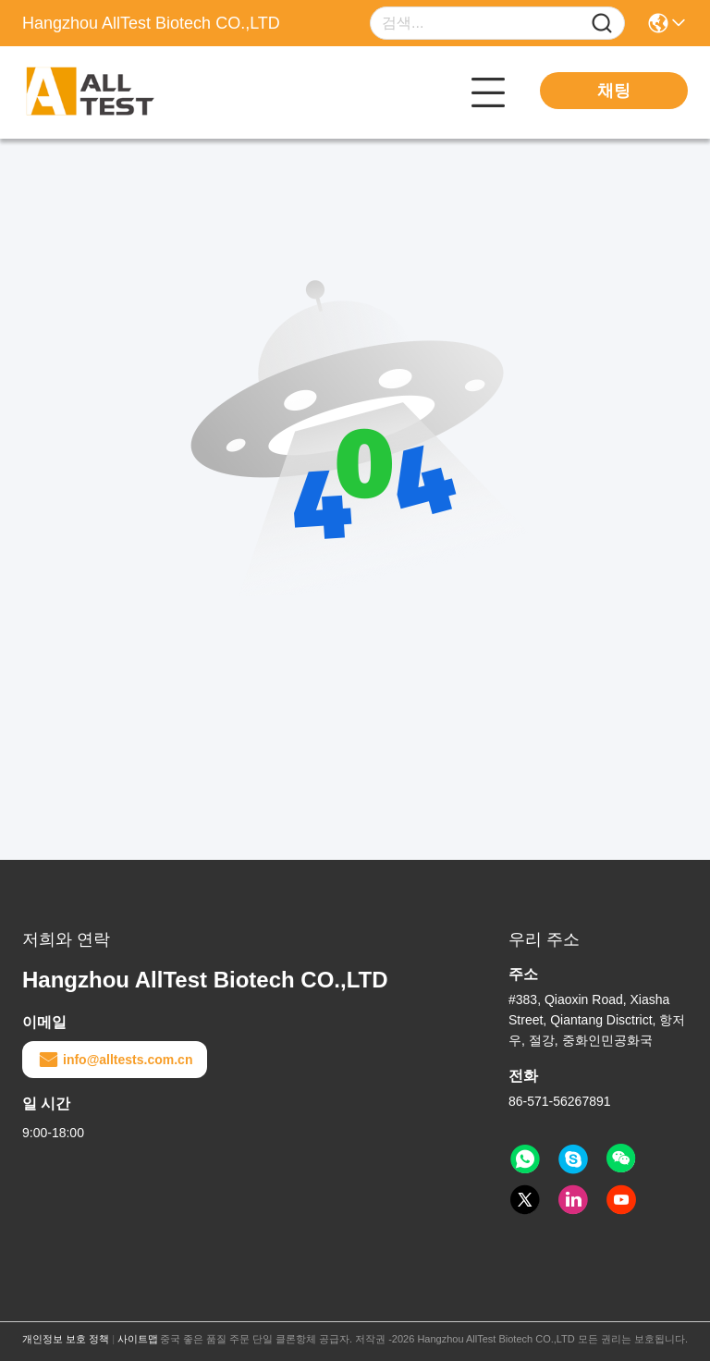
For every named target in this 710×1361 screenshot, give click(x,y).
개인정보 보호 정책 (65, 1338)
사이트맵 (137, 1338)
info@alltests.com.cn (114, 1059)
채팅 (613, 90)
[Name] (602, 23)
